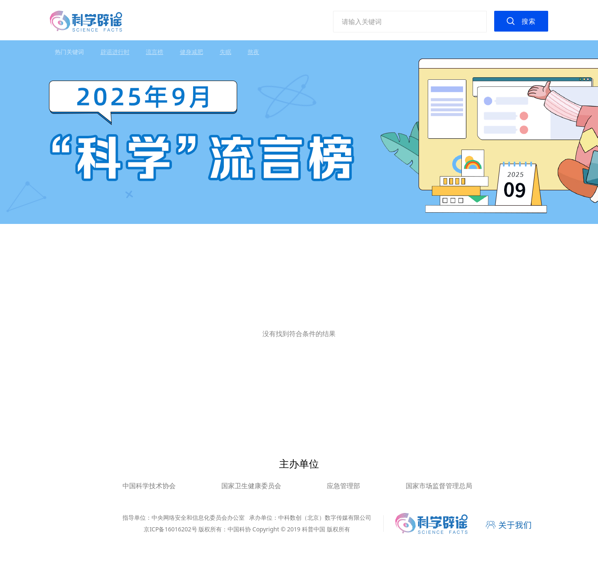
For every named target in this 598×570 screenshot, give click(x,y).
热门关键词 (69, 52)
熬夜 (253, 52)
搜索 (529, 21)
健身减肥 (191, 52)
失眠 (225, 52)
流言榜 (154, 52)
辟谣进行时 (115, 52)
